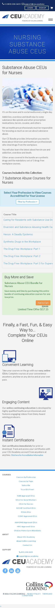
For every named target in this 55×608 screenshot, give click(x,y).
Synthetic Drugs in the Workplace (22, 241)
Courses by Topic (26, 481)
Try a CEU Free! (27, 489)
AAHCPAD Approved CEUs (26, 522)
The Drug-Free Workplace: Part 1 (22, 249)
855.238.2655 (26, 552)
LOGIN (30, 8)
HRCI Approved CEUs (26, 526)
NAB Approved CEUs (26, 496)
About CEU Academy (26, 537)
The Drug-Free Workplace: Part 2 (22, 256)
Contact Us (27, 545)
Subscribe (26, 485)
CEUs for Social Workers (26, 500)
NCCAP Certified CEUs (26, 508)
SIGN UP (42, 8)
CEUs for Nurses (26, 504)
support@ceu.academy (34, 4)
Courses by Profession (26, 477)
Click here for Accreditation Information (27, 455)
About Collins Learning (26, 541)
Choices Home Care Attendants (27, 530)
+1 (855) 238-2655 (12, 4)
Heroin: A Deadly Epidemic (18, 234)
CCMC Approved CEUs (27, 516)
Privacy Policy (34, 594)
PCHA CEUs (26, 512)
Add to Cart (43, 303)
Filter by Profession (27, 201)
